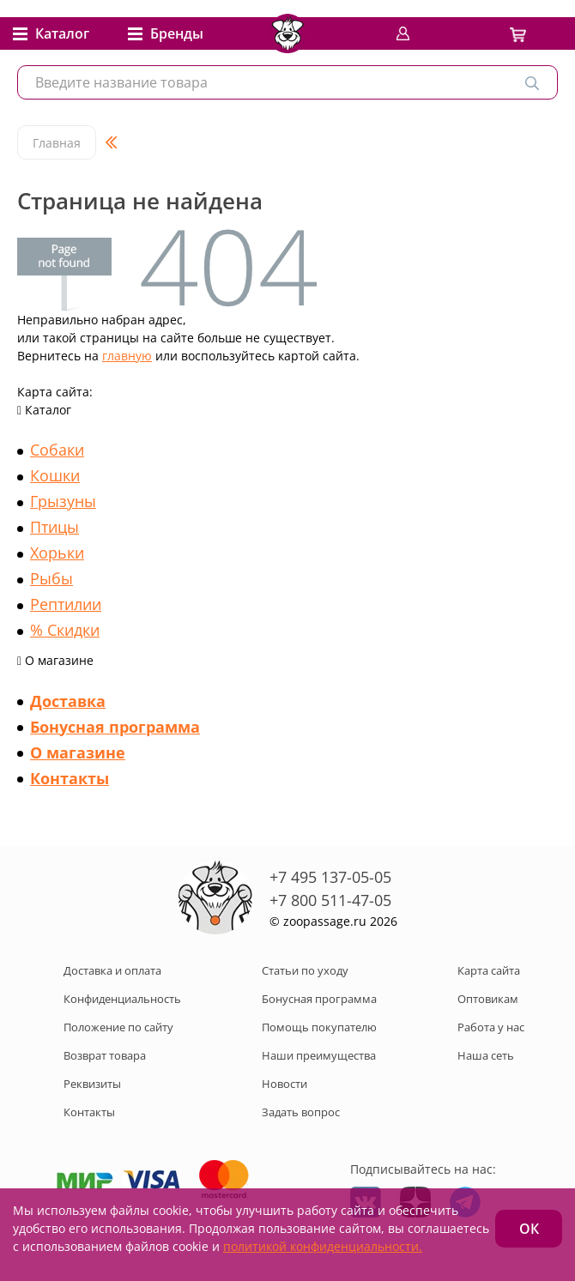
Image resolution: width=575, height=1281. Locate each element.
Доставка (68, 701)
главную (127, 355)
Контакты (69, 778)
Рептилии (65, 604)
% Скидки (65, 629)
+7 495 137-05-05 (330, 877)
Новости (284, 1083)
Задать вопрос (301, 1112)
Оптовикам (487, 998)
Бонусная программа (115, 726)
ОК (529, 1228)
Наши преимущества (319, 1055)
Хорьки (57, 552)
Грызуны (63, 501)
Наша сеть (485, 1055)
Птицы (54, 527)
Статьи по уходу (305, 970)
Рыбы (51, 578)
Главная (57, 143)
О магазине (77, 752)
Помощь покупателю (319, 1027)
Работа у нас (490, 1027)
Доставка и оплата (112, 970)
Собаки (57, 449)
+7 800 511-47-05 (330, 900)
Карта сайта (488, 970)
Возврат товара (105, 1055)
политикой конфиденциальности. (322, 1246)
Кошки (55, 475)
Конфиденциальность (122, 998)
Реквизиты (92, 1083)
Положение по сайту (118, 1027)
